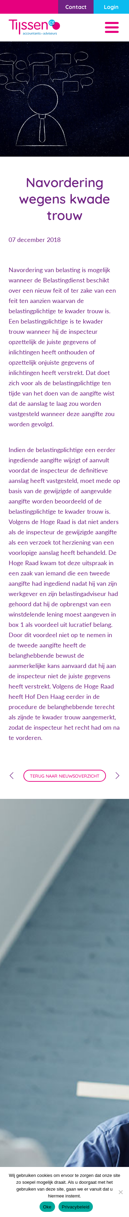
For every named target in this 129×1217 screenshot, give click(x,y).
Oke (47, 1206)
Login (111, 6)
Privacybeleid (76, 1206)
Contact (76, 6)
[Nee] (120, 1192)
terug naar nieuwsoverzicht (64, 776)
